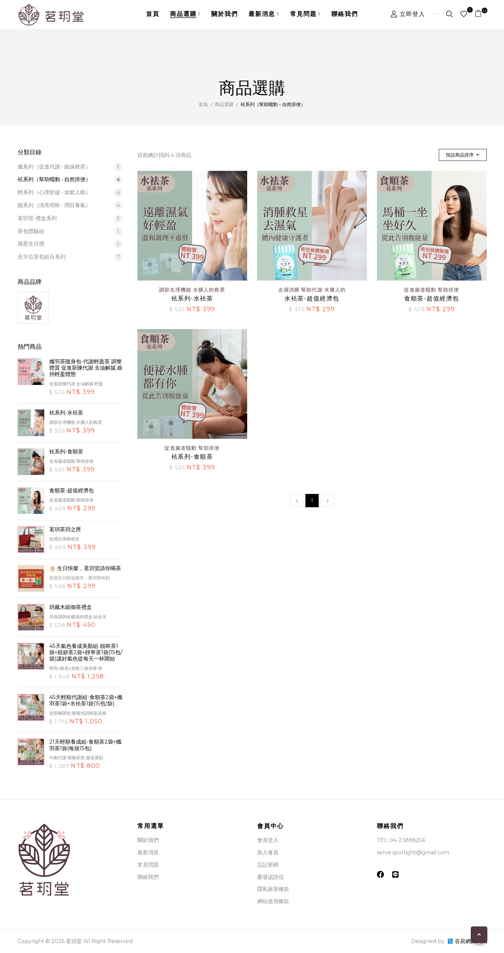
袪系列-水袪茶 (66, 413)
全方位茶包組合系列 (70, 257)
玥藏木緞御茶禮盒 (70, 607)
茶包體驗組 (70, 231)
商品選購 (224, 104)
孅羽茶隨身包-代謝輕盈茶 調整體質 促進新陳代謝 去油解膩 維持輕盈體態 (85, 367)
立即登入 (408, 14)
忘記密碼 (267, 865)
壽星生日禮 (70, 244)
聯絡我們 (148, 877)
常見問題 (148, 865)
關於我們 (148, 840)
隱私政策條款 (273, 889)
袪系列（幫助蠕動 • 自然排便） (70, 180)
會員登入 (267, 840)
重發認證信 (270, 877)
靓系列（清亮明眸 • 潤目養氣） (70, 205)
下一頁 (327, 500)
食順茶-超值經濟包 (71, 490)
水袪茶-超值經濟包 (311, 298)
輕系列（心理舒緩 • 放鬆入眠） (70, 192)
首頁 (203, 104)
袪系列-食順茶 (66, 451)
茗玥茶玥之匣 (65, 529)
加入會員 (267, 852)
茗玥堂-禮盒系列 (70, 218)
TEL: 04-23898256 (401, 840)
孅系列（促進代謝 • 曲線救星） (70, 167)
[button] (481, 15)
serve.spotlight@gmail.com (413, 852)
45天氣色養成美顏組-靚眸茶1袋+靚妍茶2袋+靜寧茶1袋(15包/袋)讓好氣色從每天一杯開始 (85, 652)
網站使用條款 (273, 901)
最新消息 (148, 852)
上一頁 (296, 500)
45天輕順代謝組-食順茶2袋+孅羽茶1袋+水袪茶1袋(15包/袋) (85, 700)
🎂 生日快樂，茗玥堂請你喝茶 (85, 568)
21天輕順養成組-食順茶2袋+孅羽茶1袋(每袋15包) (85, 745)
